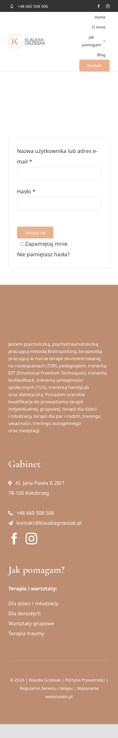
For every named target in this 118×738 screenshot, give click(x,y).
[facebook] (98, 6)
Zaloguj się (35, 232)
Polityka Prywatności (85, 680)
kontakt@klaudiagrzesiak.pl (45, 522)
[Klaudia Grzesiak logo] (34, 312)
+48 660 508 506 (31, 512)
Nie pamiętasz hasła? (43, 254)
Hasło (26, 191)
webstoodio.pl (59, 696)
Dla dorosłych (24, 613)
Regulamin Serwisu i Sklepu (46, 688)
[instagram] (108, 6)
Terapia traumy (26, 633)
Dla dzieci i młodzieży (33, 603)
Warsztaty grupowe (31, 623)
